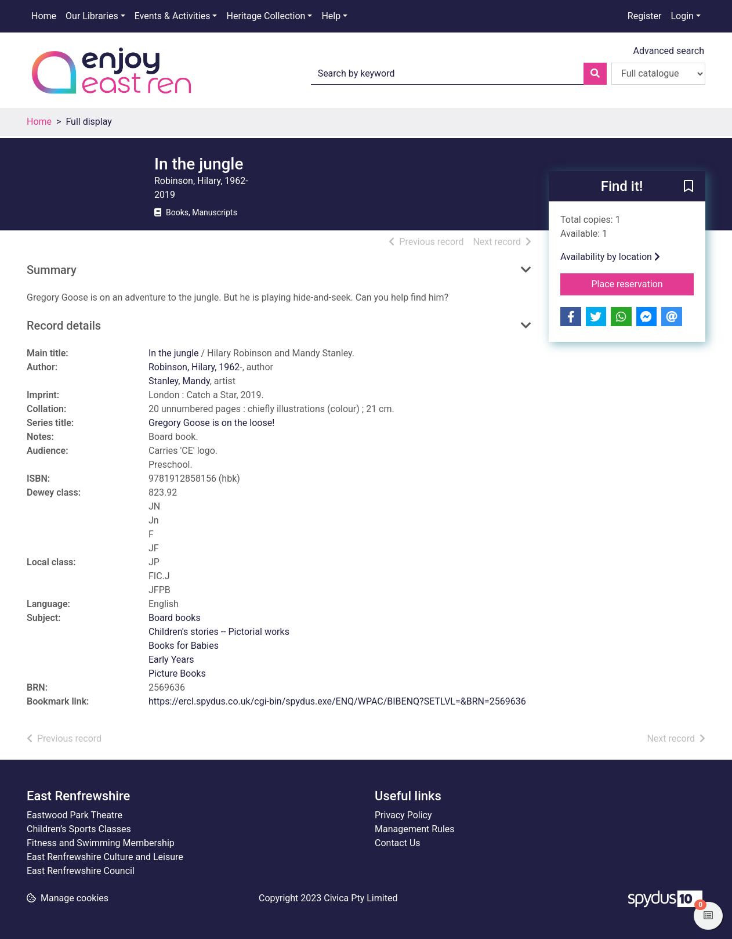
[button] (688, 186)
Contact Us (398, 842)
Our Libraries (92, 15)
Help (330, 15)
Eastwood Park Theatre (74, 815)
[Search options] (658, 74)
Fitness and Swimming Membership (101, 842)
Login (682, 15)
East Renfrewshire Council (81, 870)
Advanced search (668, 50)
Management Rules (415, 829)
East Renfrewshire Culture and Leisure (105, 856)
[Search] (595, 74)
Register (645, 15)
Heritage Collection (265, 15)
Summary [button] (52, 270)
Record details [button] (64, 326)
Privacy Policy (403, 815)
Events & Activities (173, 15)
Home (43, 15)
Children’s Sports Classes (79, 829)
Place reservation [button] (643, 283)
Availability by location (610, 256)
